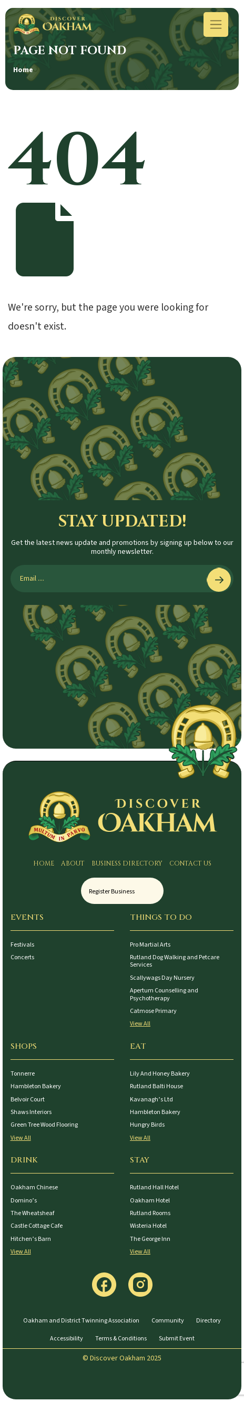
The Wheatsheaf (32, 1213)
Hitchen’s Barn (31, 1239)
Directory (208, 1320)
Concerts (22, 957)
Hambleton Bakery (36, 1086)
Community (167, 1320)
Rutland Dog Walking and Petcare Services (174, 961)
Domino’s (24, 1200)
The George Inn (150, 1239)
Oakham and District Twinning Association (81, 1320)
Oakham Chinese (34, 1187)
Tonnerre (23, 1073)
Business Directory (127, 863)
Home (23, 70)
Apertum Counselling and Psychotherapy (164, 994)
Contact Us (190, 863)
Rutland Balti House (156, 1086)
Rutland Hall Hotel (154, 1187)
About (73, 863)
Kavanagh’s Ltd (151, 1099)
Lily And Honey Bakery (160, 1073)
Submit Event (177, 1338)
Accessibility (66, 1338)
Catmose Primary (153, 1011)
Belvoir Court (28, 1099)
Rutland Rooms (150, 1213)
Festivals (22, 944)
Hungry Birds (147, 1124)
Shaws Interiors (31, 1112)
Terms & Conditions (121, 1338)
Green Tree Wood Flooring (44, 1124)
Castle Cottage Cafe (37, 1225)
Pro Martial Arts (150, 944)
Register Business (112, 891)
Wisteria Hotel (148, 1225)
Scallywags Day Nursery (162, 977)
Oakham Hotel (150, 1200)
